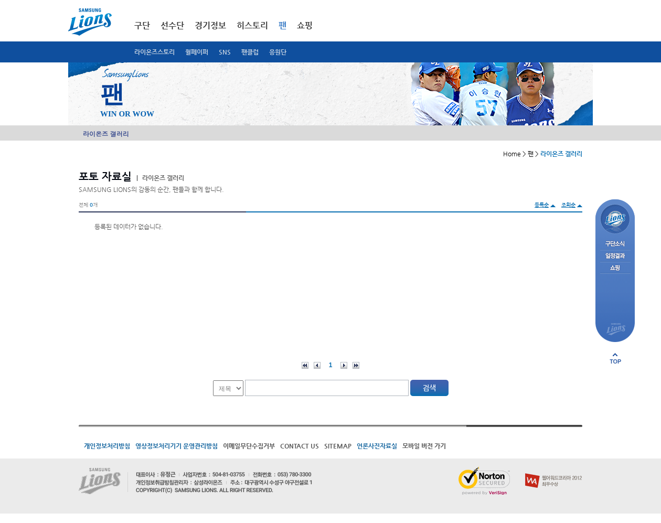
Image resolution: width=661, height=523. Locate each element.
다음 (344, 365)
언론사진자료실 (377, 446)
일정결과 (615, 256)
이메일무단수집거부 (249, 446)
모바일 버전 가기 (424, 446)
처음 (305, 365)
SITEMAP (337, 446)
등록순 (542, 205)
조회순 (568, 205)
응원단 (277, 52)
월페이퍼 (196, 52)
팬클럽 (250, 52)
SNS (225, 52)
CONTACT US (299, 446)
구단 (142, 25)
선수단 (172, 25)
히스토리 (252, 25)
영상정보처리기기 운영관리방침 (176, 446)
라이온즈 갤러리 (106, 133)
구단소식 (615, 244)
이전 (317, 365)
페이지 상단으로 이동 (615, 358)
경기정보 (210, 25)
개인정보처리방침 (107, 446)
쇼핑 (305, 25)
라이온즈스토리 (154, 52)
